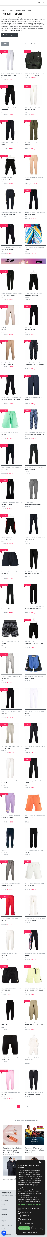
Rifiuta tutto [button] (37, 1228)
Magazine (4, 1221)
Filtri (5, 44)
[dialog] (30, 1197)
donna (3, 1204)
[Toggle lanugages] (34, 2)
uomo (3, 1207)
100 (27, 1107)
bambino (4, 1210)
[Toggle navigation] (43, 2)
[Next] (32, 1106)
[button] (4, 1233)
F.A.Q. (3, 1229)
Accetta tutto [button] (24, 1228)
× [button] (42, 1162)
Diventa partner (6, 1234)
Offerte (3, 1218)
